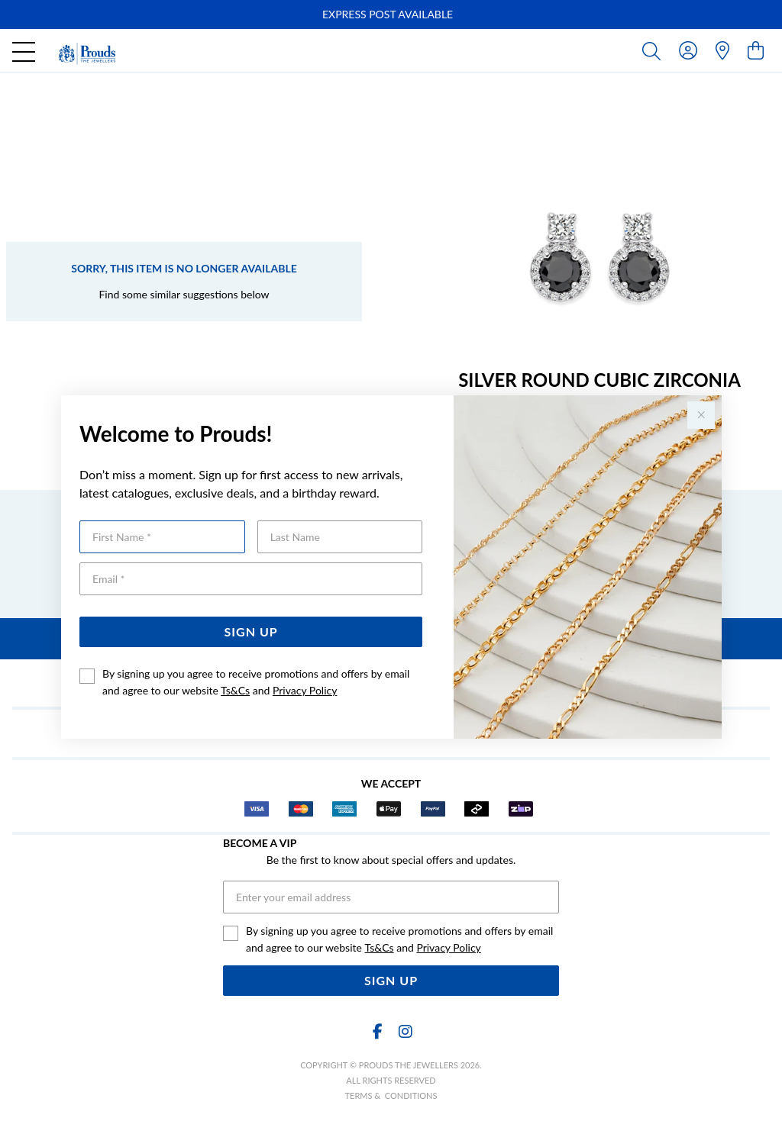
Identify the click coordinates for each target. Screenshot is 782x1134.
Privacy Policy (305, 690)
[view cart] (756, 50)
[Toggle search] (654, 50)
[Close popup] (701, 415)
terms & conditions (391, 1095)
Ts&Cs (235, 690)
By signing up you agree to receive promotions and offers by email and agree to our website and (255, 682)
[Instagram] (405, 1031)
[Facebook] (377, 1031)
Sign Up (251, 631)
